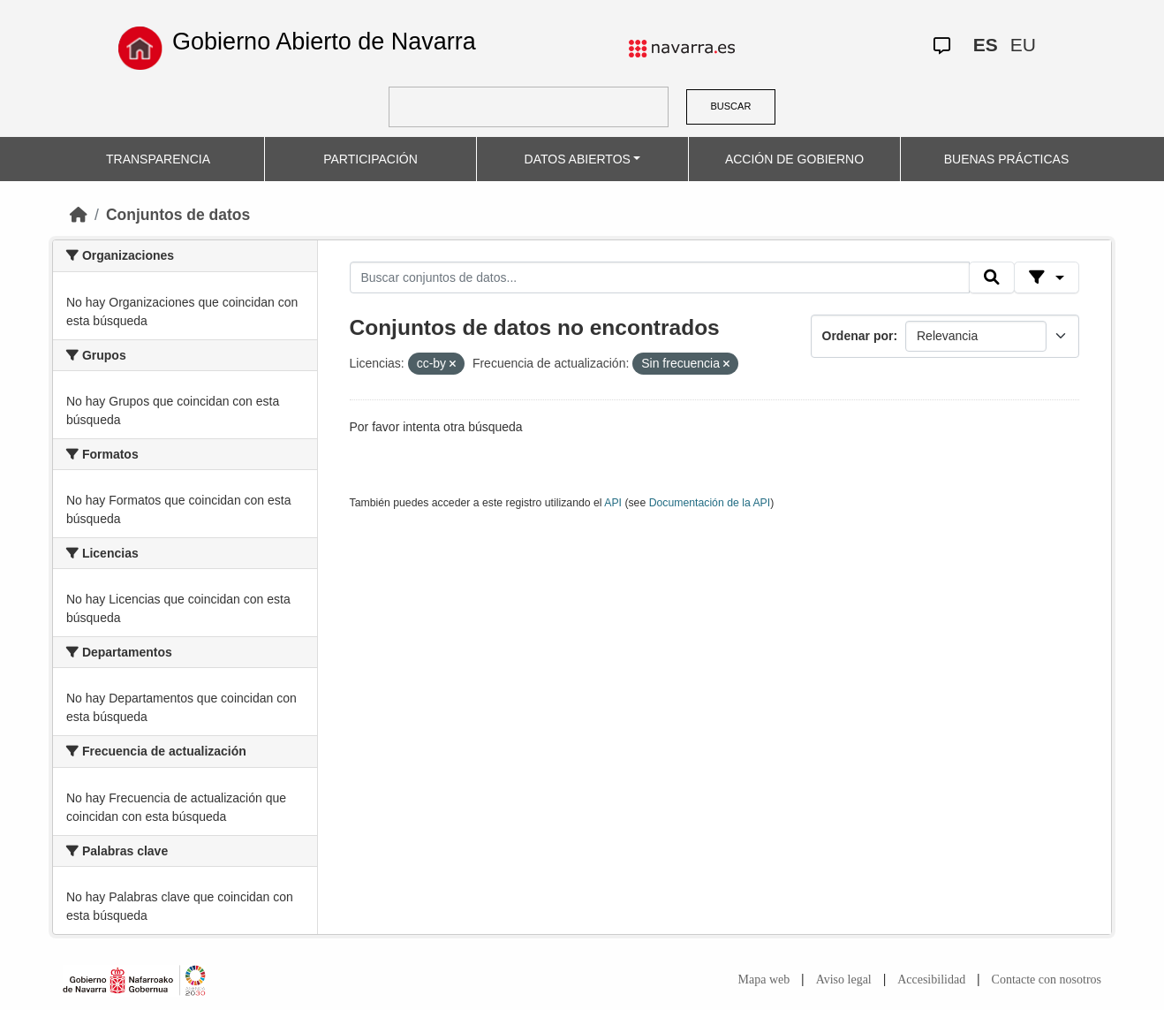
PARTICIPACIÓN (370, 159)
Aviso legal (844, 979)
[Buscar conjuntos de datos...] (660, 277)
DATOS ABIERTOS (578, 159)
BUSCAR (731, 106)
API (613, 503)
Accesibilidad (931, 979)
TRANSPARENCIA (158, 159)
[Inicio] (78, 215)
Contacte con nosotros (1046, 979)
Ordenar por (858, 336)
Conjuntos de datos (178, 215)
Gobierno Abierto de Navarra (324, 41)
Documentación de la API (710, 503)
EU (1023, 44)
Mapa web (764, 979)
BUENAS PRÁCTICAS (1007, 159)
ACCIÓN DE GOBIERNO (794, 159)
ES (985, 44)
